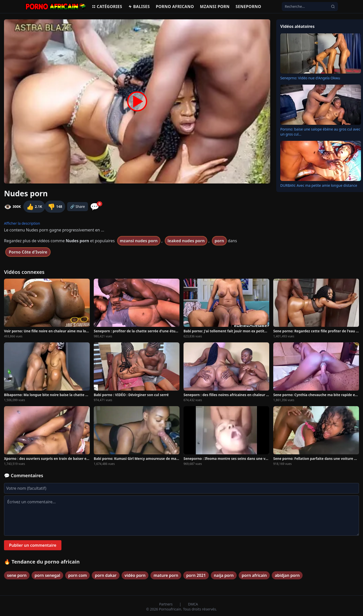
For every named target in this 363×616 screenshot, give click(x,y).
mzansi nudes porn (139, 240)
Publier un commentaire (32, 545)
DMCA (193, 604)
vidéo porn (135, 575)
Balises (139, 6)
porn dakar (105, 575)
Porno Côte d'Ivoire (28, 252)
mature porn (165, 575)
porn (219, 240)
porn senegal (47, 575)
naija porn (224, 575)
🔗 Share (77, 206)
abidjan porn (287, 575)
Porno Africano (175, 6)
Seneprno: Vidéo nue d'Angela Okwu (310, 78)
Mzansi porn (215, 6)
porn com (77, 575)
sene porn (17, 575)
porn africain (254, 575)
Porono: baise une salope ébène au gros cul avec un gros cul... (320, 132)
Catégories (107, 6)
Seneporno (248, 6)
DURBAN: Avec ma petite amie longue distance (318, 185)
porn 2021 (196, 575)
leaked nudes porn (186, 240)
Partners (166, 604)
